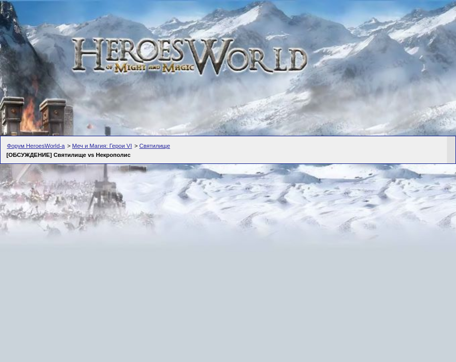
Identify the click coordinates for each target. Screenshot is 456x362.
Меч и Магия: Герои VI (102, 146)
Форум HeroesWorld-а (36, 146)
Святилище (154, 146)
